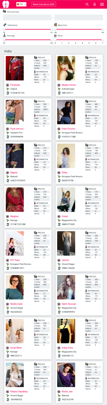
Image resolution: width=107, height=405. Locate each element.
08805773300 (68, 224)
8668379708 (67, 180)
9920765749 (67, 399)
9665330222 (16, 312)
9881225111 (67, 93)
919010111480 (69, 136)
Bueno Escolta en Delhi (43, 4)
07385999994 (68, 312)
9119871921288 (18, 224)
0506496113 (67, 355)
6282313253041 (18, 180)
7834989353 (16, 399)
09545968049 (17, 136)
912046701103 (17, 93)
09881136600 (68, 268)
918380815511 (17, 268)
